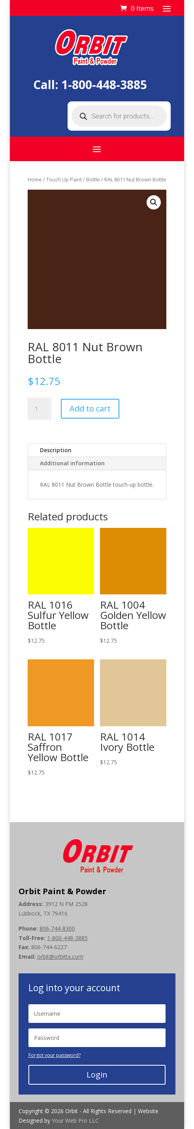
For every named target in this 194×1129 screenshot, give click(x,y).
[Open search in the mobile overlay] (119, 116)
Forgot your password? (54, 1055)
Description (56, 450)
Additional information (72, 463)
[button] (154, 202)
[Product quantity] (39, 409)
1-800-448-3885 (104, 84)
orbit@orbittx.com (60, 956)
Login (97, 1074)
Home (35, 179)
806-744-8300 (57, 928)
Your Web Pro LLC (75, 1120)
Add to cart (90, 408)
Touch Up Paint (64, 179)
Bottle (93, 179)
